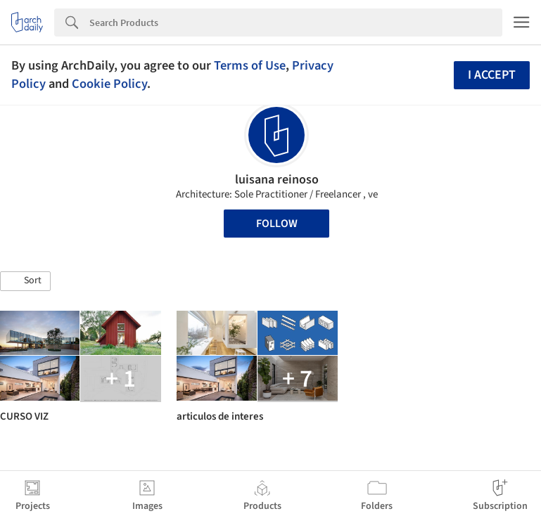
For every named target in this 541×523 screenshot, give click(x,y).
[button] (25, 281)
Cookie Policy (109, 84)
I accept (492, 75)
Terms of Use (250, 65)
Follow (277, 223)
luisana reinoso (277, 179)
